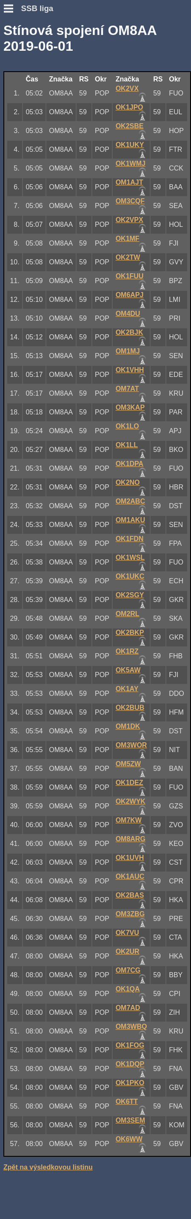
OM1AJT (129, 182)
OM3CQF (130, 201)
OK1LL (127, 445)
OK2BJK (129, 332)
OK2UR (128, 951)
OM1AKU (130, 520)
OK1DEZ (129, 782)
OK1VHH (130, 370)
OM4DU (128, 313)
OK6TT (127, 1101)
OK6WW (129, 1139)
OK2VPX (129, 219)
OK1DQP (130, 1064)
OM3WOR (131, 745)
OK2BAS (130, 895)
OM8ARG (130, 839)
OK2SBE (130, 126)
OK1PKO (130, 1082)
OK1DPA (130, 463)
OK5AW (128, 670)
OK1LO (127, 426)
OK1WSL (130, 557)
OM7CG (128, 970)
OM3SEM (130, 1120)
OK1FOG (130, 1045)
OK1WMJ (130, 163)
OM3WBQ (131, 1026)
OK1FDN (130, 538)
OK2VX (127, 88)
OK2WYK (130, 801)
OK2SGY (130, 595)
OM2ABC (130, 501)
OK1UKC (130, 576)
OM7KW (129, 820)
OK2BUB (130, 707)
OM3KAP (130, 407)
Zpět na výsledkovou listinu (48, 1167)
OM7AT (127, 388)
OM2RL (128, 613)
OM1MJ (128, 351)
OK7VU (127, 932)
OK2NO (128, 482)
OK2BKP (130, 632)
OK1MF (128, 238)
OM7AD (128, 1007)
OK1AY (127, 688)
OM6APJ (130, 294)
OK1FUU (130, 276)
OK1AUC (130, 876)
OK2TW (128, 257)
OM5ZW (128, 763)
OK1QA (128, 989)
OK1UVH (130, 857)
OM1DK (128, 726)
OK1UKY (130, 144)
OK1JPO (129, 107)
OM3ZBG (130, 914)
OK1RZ (127, 651)
